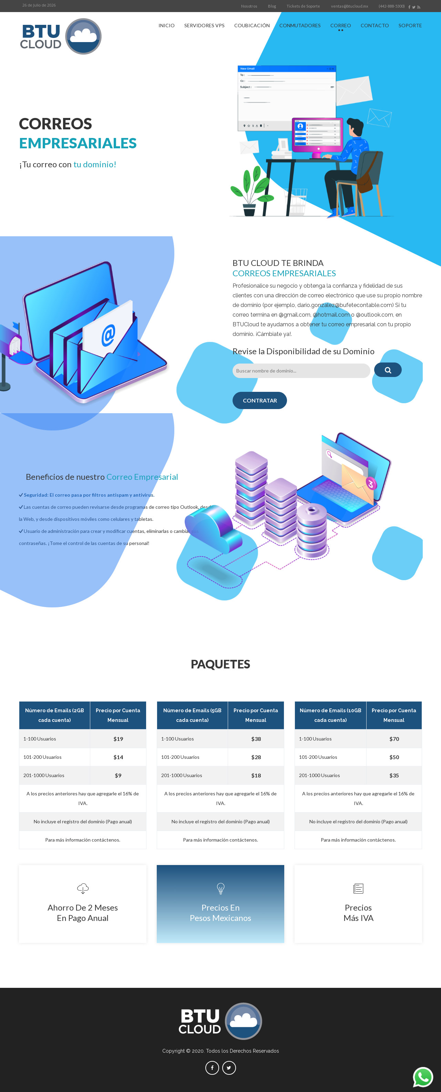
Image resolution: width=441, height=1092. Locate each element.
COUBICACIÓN (252, 25)
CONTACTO (375, 25)
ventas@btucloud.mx (349, 6)
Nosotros (249, 6)
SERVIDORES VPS (204, 25)
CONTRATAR (260, 400)
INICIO (166, 25)
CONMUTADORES (300, 25)
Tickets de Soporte (303, 6)
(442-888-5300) (392, 6)
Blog (272, 6)
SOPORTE (410, 25)
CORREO (340, 25)
